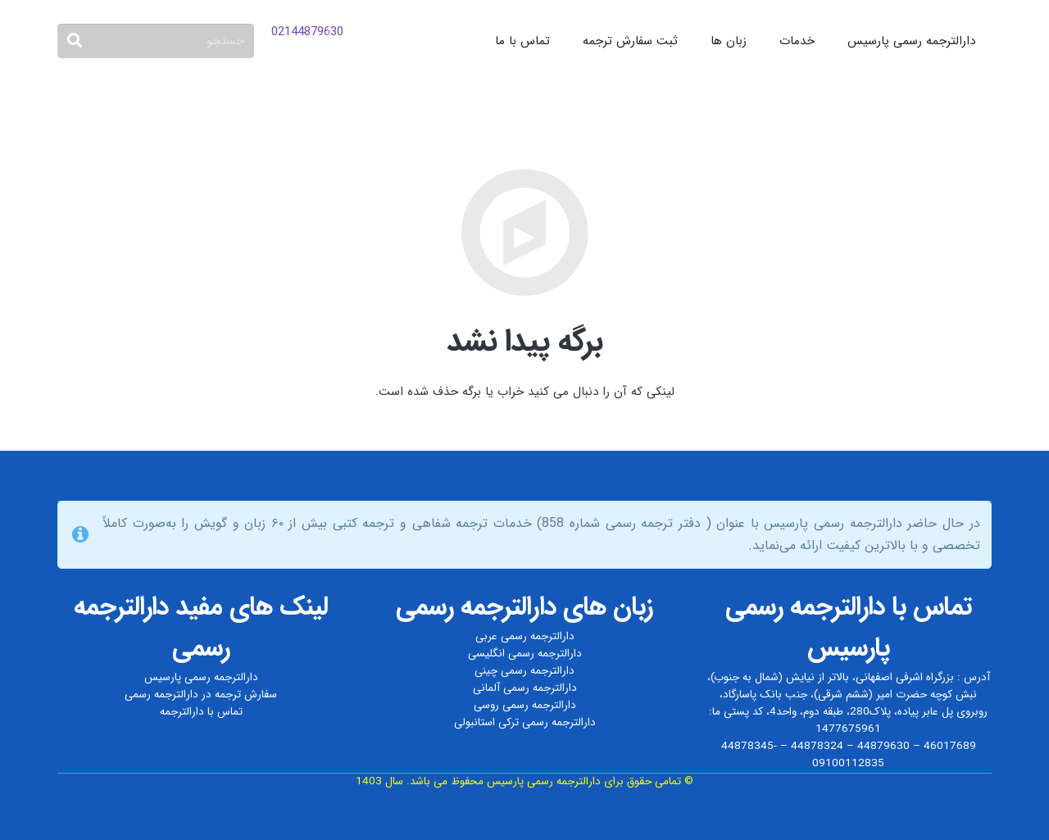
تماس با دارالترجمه (201, 711)
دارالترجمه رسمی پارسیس (201, 677)
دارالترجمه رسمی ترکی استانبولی (525, 722)
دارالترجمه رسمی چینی (524, 670)
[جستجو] (155, 41)
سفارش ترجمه (246, 694)
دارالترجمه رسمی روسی (525, 705)
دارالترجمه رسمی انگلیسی (525, 653)
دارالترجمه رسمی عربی (524, 636)
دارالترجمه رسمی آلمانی (525, 688)
